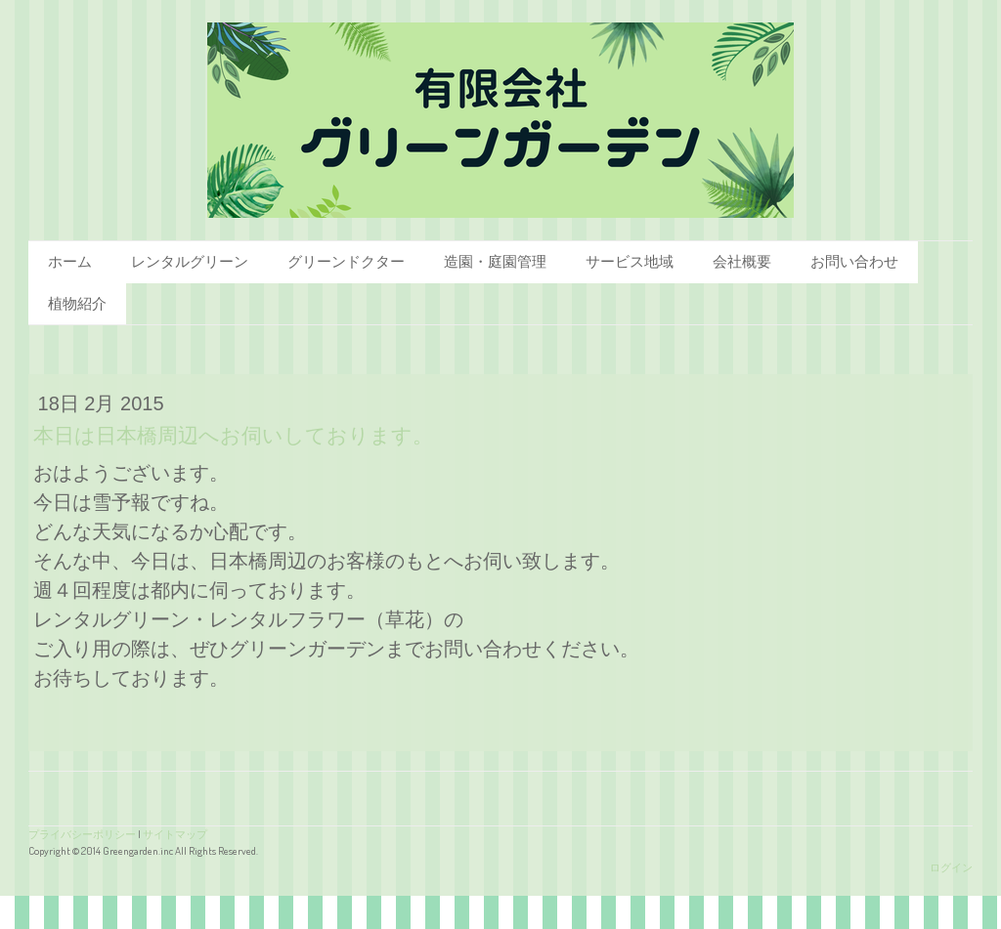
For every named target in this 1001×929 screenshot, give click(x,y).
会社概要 (742, 261)
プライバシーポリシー (82, 833)
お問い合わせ (854, 261)
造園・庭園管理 (495, 261)
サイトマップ (175, 833)
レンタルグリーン (189, 261)
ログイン (951, 867)
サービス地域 (630, 261)
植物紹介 (77, 303)
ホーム (70, 261)
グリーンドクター (346, 261)
